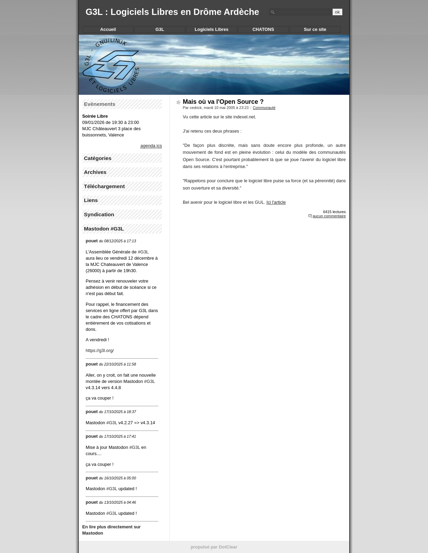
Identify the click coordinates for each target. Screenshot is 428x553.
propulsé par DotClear (214, 547)
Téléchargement (104, 186)
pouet (92, 240)
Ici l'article (276, 202)
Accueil (108, 29)
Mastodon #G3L (104, 229)
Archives (95, 172)
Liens (91, 200)
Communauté (264, 108)
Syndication (99, 214)
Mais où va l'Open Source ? (223, 101)
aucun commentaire (329, 216)
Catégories (97, 158)
